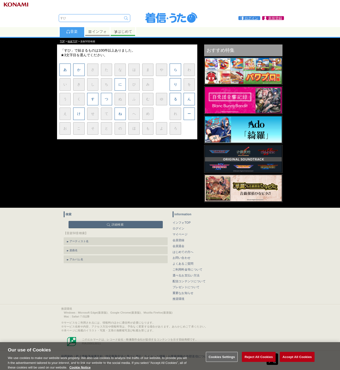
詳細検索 (118, 224)
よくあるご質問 (183, 263)
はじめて (122, 31)
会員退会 (179, 246)
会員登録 (179, 240)
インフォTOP (182, 222)
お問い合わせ (182, 258)
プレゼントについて (186, 287)
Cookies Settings (222, 361)
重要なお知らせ (183, 293)
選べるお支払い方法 (186, 275)
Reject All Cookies (259, 361)
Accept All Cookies (297, 361)
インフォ (97, 31)
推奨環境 (179, 299)
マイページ (180, 234)
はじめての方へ (183, 252)
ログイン (179, 228)
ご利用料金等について (188, 269)
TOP (62, 41)
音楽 (72, 31)
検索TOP (72, 41)
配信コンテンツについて (189, 281)
